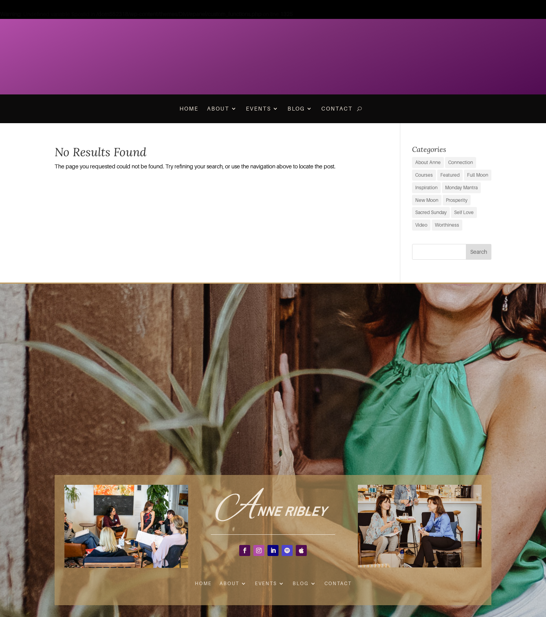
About (218, 108)
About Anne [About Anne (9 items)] (428, 162)
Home (189, 108)
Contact (337, 108)
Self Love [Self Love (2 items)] (464, 212)
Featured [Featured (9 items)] (450, 175)
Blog (296, 108)
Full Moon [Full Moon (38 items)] (477, 175)
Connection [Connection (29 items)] (460, 162)
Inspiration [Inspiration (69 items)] (426, 187)
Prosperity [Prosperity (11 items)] (456, 200)
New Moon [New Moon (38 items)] (426, 200)
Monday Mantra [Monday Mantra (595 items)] (461, 187)
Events (258, 108)
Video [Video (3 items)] (421, 225)
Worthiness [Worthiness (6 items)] (447, 225)
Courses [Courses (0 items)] (424, 175)
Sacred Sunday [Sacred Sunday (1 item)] (431, 212)
